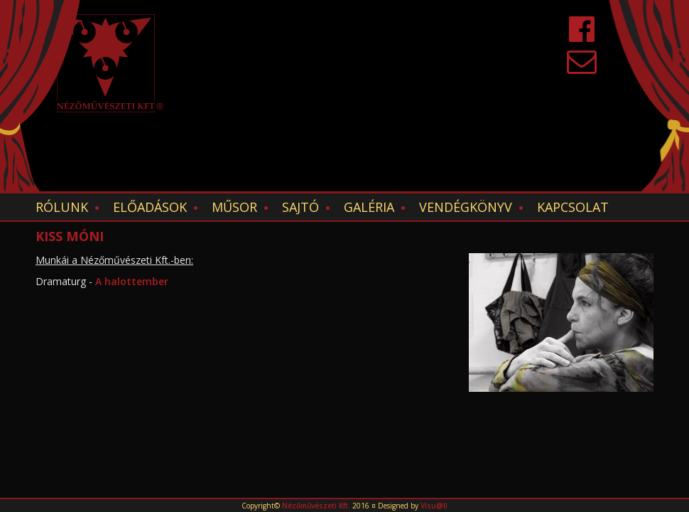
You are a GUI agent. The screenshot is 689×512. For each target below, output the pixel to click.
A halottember (131, 281)
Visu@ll (434, 506)
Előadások (150, 206)
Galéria (369, 206)
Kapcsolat (573, 206)
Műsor (234, 206)
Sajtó (300, 206)
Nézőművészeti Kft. (316, 506)
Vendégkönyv (465, 206)
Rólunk (62, 206)
